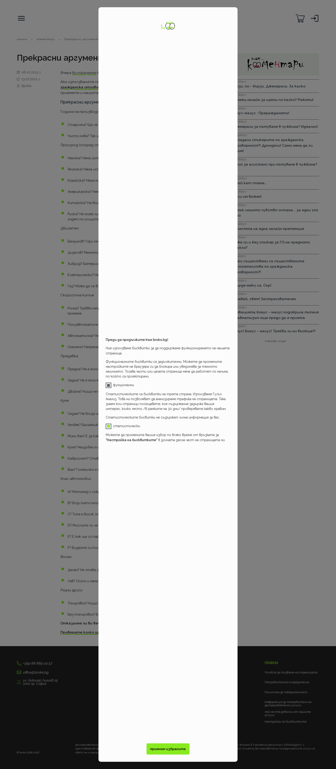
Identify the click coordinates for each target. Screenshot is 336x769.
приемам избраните (168, 749)
